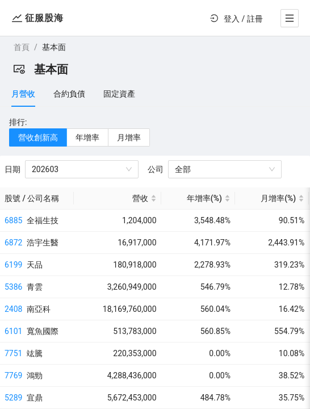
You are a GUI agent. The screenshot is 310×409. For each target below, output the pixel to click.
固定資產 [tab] (119, 93)
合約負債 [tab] (69, 93)
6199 (13, 264)
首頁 (22, 47)
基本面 (54, 47)
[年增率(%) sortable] (198, 198)
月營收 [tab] (23, 93)
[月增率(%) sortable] (272, 198)
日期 (12, 169)
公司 (156, 169)
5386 (13, 286)
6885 (13, 220)
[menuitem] (235, 19)
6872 (13, 242)
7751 (13, 353)
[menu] (235, 18)
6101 (13, 331)
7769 (13, 375)
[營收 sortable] (117, 198)
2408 (13, 309)
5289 (13, 397)
